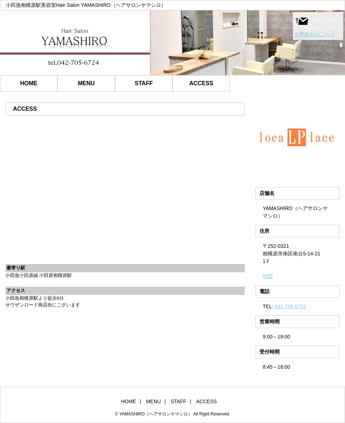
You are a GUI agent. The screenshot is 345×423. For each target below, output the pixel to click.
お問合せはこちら (315, 25)
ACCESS (201, 83)
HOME (28, 83)
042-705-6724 (290, 306)
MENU (86, 83)
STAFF (144, 83)
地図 (268, 276)
